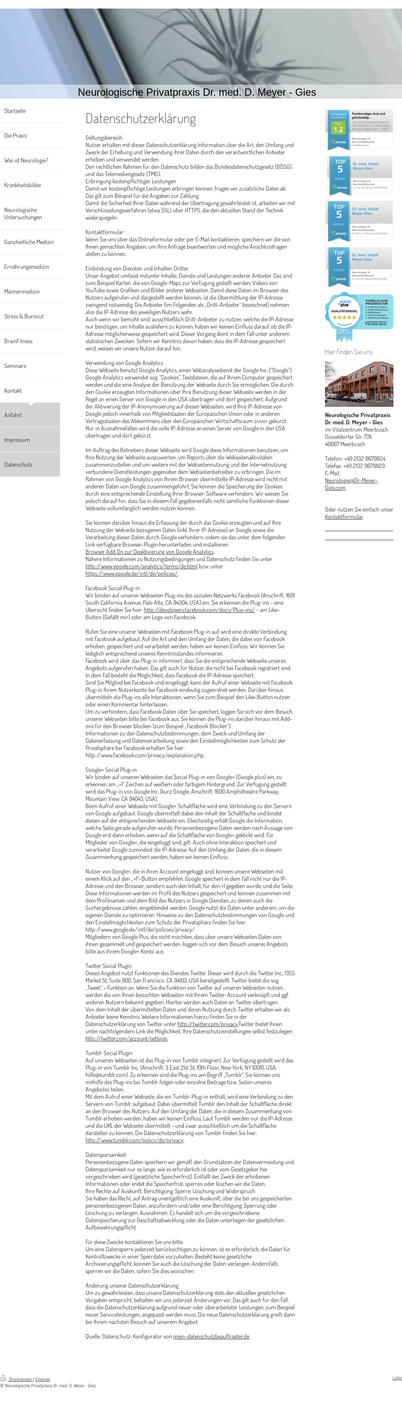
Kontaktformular (344, 516)
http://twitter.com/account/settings (126, 1038)
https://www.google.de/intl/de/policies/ (132, 573)
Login (397, 1378)
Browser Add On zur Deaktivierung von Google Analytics (149, 551)
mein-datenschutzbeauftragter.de (211, 1336)
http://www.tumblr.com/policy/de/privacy (134, 1140)
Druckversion (16, 1379)
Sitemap (42, 1379)
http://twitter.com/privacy (207, 1023)
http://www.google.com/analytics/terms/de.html (142, 566)
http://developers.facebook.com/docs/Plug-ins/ (199, 609)
